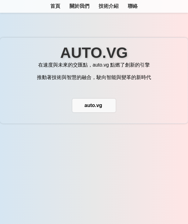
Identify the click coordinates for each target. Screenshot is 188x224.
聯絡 (133, 6)
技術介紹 (109, 6)
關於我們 (79, 6)
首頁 (55, 6)
